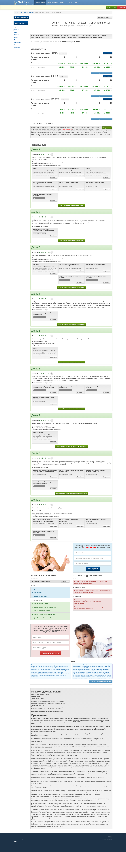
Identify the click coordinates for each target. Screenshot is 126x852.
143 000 (71, 86)
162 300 (83, 109)
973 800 (84, 113)
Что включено (17, 45)
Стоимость (17, 34)
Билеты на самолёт (30, 839)
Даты (15, 32)
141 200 (106, 63)
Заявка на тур (121, 7)
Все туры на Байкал (27, 12)
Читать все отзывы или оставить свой (100, 681)
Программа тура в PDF (104, 17)
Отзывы (62, 2)
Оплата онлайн (41, 839)
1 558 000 (107, 113)
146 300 (83, 86)
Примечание (17, 47)
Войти (15, 841)
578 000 (72, 67)
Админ (110, 836)
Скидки (16, 37)
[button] (52, 154)
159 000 (71, 109)
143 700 (94, 63)
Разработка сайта (107, 839)
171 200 (59, 109)
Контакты (77, 2)
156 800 (59, 63)
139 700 (106, 86)
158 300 (94, 109)
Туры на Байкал (40, 2)
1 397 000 (107, 90)
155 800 (106, 109)
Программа (17, 39)
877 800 (84, 90)
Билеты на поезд (18, 839)
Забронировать (108, 53)
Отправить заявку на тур (50, 653)
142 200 (94, 86)
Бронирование (17, 42)
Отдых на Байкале (52, 2)
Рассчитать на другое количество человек (102, 73)
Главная (17, 12)
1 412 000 (107, 67)
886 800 (84, 67)
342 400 (61, 113)
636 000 (72, 113)
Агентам (69, 2)
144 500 (71, 63)
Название (16, 29)
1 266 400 (96, 113)
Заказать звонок (111, 7)
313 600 (61, 67)
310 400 (61, 90)
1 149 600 (96, 67)
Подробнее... (63, 53)
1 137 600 (96, 90)
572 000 (72, 90)
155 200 (59, 86)
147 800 (83, 63)
